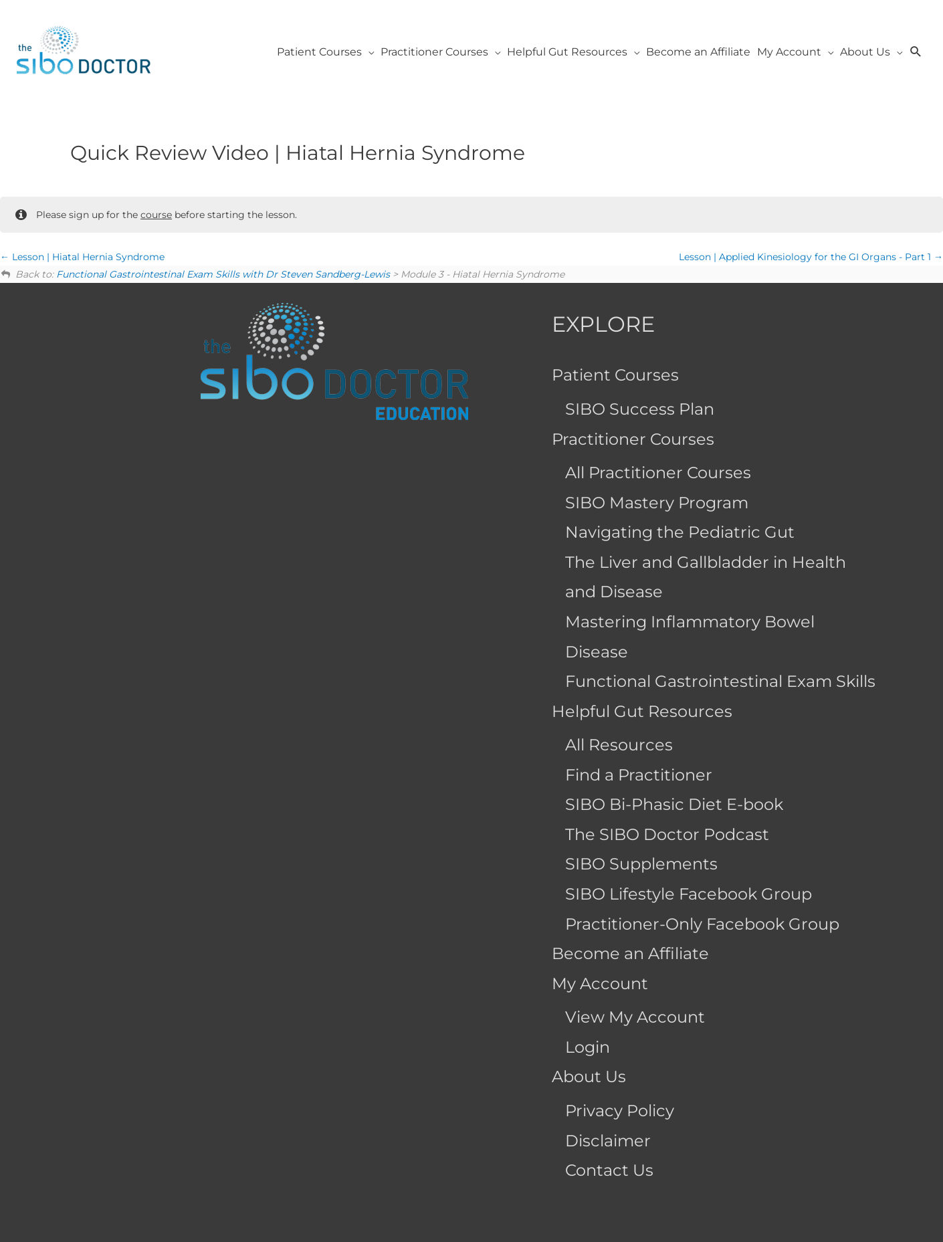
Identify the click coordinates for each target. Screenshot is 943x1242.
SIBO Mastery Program (656, 502)
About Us (589, 1076)
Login (587, 1047)
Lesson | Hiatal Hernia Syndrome (82, 257)
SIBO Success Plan (639, 409)
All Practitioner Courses (658, 472)
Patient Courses (615, 375)
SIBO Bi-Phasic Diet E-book (674, 804)
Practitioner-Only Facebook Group (702, 924)
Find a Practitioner (638, 775)
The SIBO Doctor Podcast (667, 834)
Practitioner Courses (633, 439)
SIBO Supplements (641, 863)
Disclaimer (608, 1140)
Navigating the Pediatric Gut (680, 532)
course (156, 215)
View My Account (635, 1017)
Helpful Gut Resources (642, 711)
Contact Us (609, 1170)
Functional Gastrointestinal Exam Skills (720, 681)
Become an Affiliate (630, 953)
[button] (916, 52)
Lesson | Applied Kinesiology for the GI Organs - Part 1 (811, 257)
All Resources (619, 744)
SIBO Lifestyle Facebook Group (688, 894)
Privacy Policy (619, 1110)
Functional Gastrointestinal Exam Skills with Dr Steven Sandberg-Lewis (223, 274)
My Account (600, 983)
